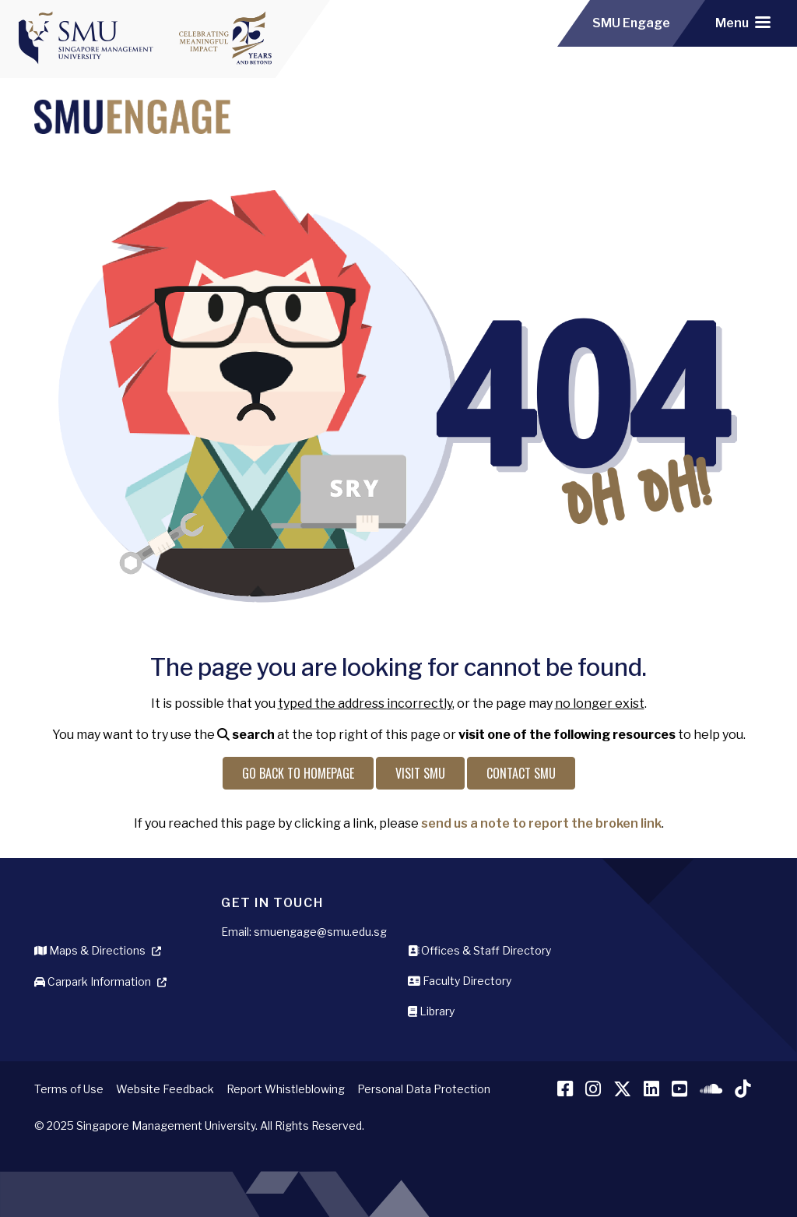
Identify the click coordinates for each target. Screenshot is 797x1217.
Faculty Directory (459, 980)
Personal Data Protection (423, 1089)
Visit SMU (420, 773)
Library (431, 1011)
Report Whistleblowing (285, 1089)
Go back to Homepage (298, 773)
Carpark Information (92, 981)
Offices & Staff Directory (479, 950)
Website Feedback (165, 1089)
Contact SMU (521, 773)
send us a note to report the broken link (541, 823)
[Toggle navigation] (742, 23)
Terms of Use (69, 1089)
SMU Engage (631, 23)
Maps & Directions (90, 950)
